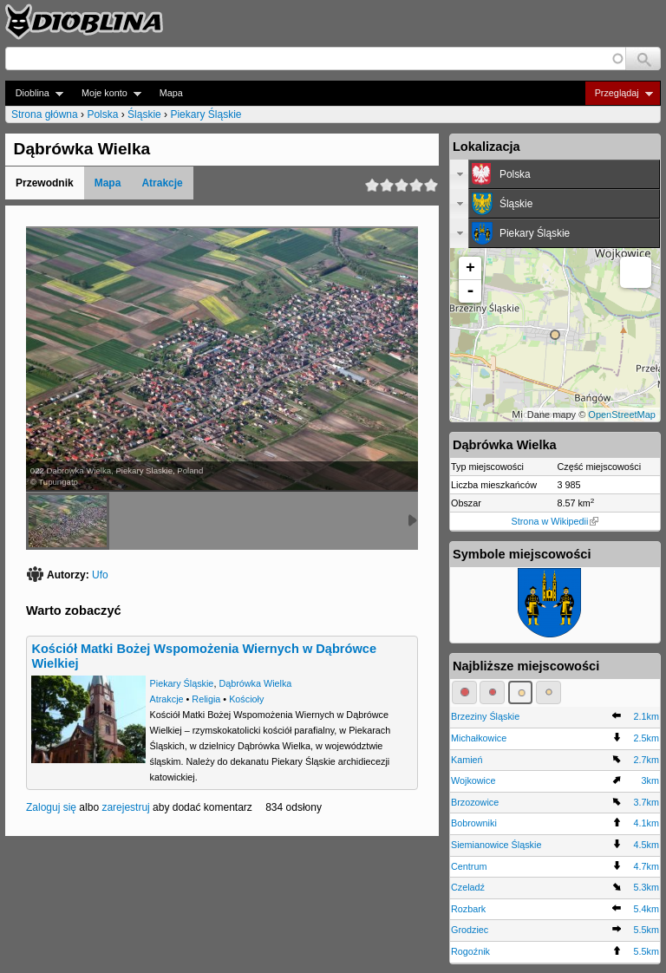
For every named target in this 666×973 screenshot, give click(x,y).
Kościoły (246, 699)
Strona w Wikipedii (555, 521)
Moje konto (106, 93)
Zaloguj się (51, 807)
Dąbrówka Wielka (255, 683)
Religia (206, 699)
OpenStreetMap (622, 414)
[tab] (555, 174)
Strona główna (44, 114)
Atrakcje (161, 183)
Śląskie (144, 114)
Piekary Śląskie (205, 114)
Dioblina (34, 93)
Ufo (100, 575)
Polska (102, 114)
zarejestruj (125, 807)
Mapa (171, 93)
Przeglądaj (618, 93)
